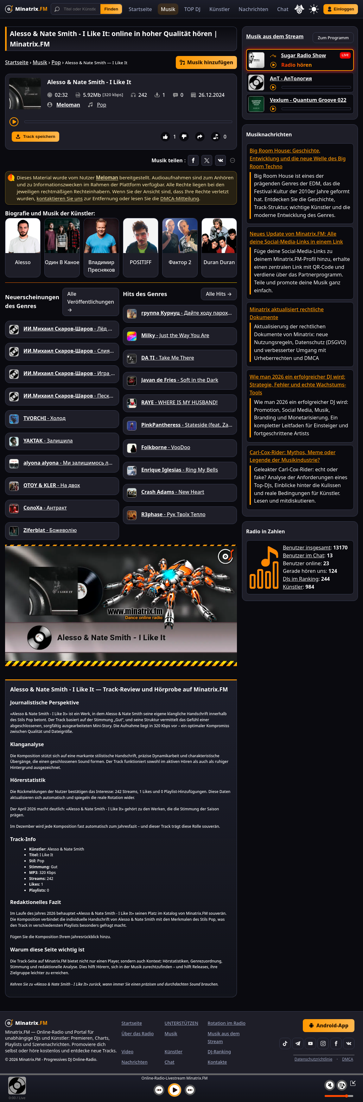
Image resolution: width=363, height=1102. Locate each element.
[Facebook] (336, 1043)
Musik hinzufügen (206, 62)
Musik (168, 9)
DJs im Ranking (300, 578)
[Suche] (86, 9)
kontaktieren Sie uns (60, 198)
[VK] (348, 1043)
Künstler (219, 9)
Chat (282, 9)
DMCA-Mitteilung (179, 198)
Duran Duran (219, 262)
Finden (111, 9)
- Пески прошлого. (81, 395)
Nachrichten (253, 9)
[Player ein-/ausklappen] (350, 1083)
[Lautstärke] (339, 1096)
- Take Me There (167, 357)
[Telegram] (297, 1043)
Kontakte (217, 1062)
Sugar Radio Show (303, 55)
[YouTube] (310, 1043)
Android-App (328, 1025)
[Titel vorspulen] (128, 122)
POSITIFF (140, 262)
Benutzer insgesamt (306, 547)
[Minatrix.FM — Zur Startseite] (26, 9)
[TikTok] (285, 1043)
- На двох (51, 485)
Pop (55, 62)
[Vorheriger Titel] (159, 1090)
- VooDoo (165, 447)
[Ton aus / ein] (329, 1085)
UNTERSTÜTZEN (181, 1023)
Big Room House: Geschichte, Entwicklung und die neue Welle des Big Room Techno (298, 158)
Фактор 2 (180, 262)
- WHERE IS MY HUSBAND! (179, 402)
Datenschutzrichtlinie (313, 1059)
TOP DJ (192, 9)
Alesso (22, 262)
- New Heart (172, 491)
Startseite (140, 9)
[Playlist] (341, 1085)
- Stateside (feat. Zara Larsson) (198, 424)
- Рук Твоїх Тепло (173, 514)
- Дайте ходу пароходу (189, 312)
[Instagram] (323, 1043)
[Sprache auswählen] (299, 9)
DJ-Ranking (219, 1052)
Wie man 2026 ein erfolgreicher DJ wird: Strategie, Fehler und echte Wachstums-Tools (298, 384)
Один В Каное (62, 262)
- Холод (44, 418)
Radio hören (296, 64)
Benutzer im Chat (303, 555)
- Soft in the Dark (179, 379)
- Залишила (48, 440)
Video (128, 1052)
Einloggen (340, 9)
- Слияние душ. (77, 350)
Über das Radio (138, 1034)
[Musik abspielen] (174, 1090)
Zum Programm (333, 37)
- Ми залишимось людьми (74, 462)
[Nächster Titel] (190, 1090)
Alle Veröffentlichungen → (90, 301)
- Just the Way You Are (175, 335)
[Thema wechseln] (314, 9)
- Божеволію (50, 530)
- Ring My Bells (179, 469)
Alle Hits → (219, 293)
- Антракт (45, 507)
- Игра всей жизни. (82, 373)
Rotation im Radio (226, 1023)
